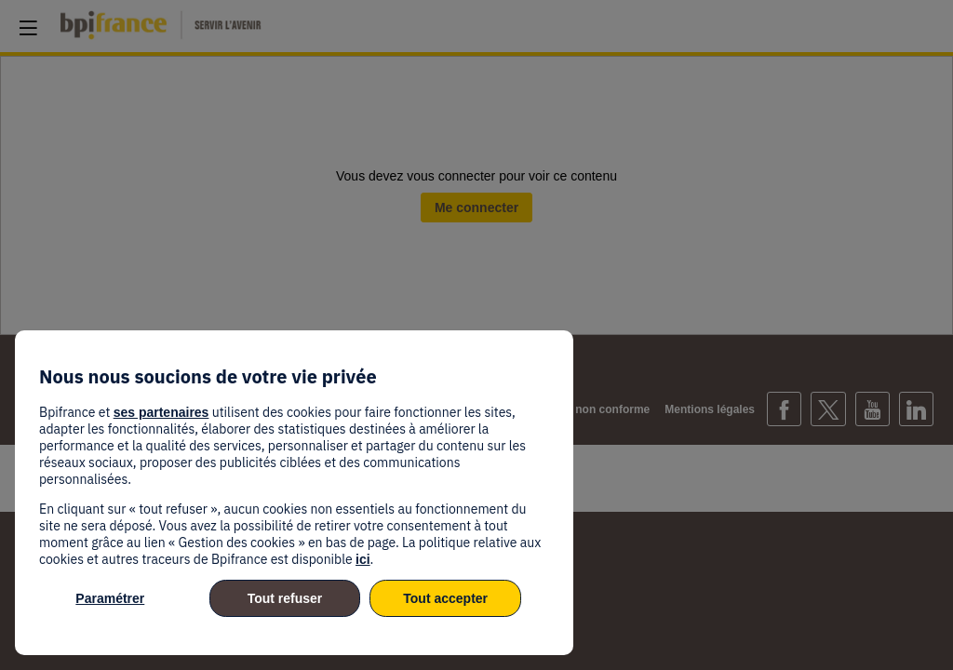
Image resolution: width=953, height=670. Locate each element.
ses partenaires (161, 412)
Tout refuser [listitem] (285, 598)
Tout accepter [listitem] (445, 598)
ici (363, 559)
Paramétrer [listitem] (109, 598)
